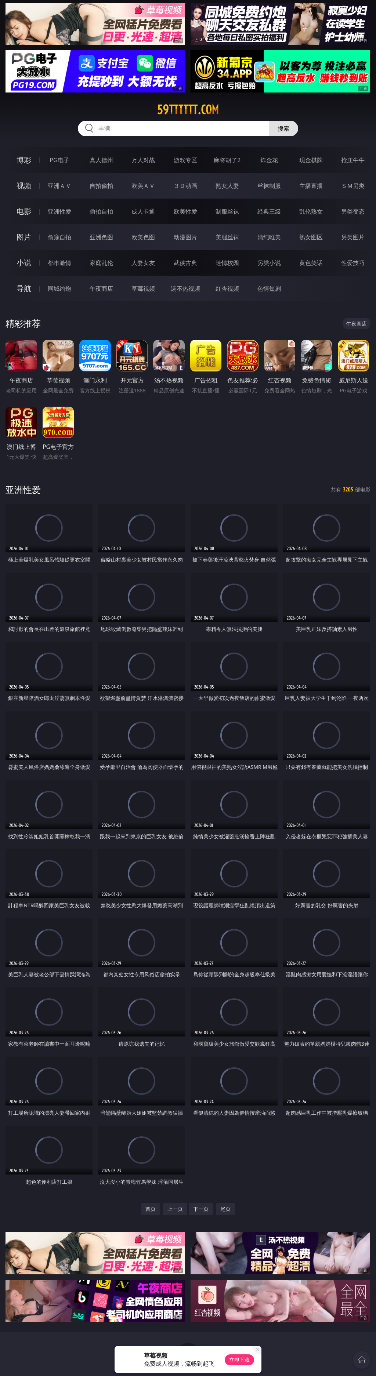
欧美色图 (143, 237)
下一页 (201, 1208)
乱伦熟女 (311, 211)
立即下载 (239, 1359)
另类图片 (353, 237)
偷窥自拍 (59, 237)
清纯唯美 (269, 237)
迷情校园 (227, 263)
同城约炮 (59, 288)
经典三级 (269, 211)
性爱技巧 (353, 263)
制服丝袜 (227, 211)
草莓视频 (143, 288)
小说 (24, 263)
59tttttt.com (188, 109)
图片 (24, 237)
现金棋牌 (311, 160)
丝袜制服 (269, 186)
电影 (24, 211)
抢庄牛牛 (353, 160)
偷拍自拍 (101, 211)
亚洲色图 (101, 237)
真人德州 (101, 160)
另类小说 (269, 263)
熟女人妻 (227, 186)
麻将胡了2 (227, 160)
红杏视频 (227, 288)
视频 (24, 185)
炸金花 (269, 160)
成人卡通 (143, 211)
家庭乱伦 (101, 263)
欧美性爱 (185, 211)
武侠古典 (185, 263)
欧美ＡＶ (143, 186)
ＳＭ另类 (353, 186)
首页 (150, 1208)
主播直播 (311, 186)
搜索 (283, 128)
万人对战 (143, 160)
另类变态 (353, 211)
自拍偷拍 (101, 186)
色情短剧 (269, 288)
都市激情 (59, 263)
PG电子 (59, 160)
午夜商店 (101, 288)
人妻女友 (143, 263)
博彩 (24, 160)
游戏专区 (185, 160)
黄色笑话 (311, 263)
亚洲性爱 (59, 211)
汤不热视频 (185, 288)
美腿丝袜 (227, 237)
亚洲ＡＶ (59, 186)
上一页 (175, 1208)
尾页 (225, 1208)
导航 (24, 288)
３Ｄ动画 (185, 186)
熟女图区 (311, 237)
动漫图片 (185, 237)
